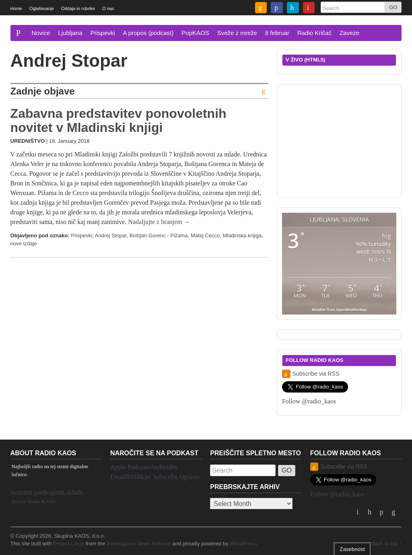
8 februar (277, 32)
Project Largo (68, 544)
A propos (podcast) (148, 32)
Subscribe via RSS (310, 374)
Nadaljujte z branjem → (159, 221)
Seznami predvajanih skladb (46, 492)
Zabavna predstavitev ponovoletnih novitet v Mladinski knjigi (118, 120)
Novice (41, 32)
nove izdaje (23, 243)
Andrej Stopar (111, 235)
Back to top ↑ (386, 544)
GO (393, 7)
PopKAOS (195, 32)
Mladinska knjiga (242, 235)
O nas (108, 8)
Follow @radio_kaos (309, 401)
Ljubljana (70, 32)
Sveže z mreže (237, 32)
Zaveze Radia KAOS (34, 501)
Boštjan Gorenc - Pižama (159, 235)
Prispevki (103, 32)
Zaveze (349, 32)
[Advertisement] (342, 139)
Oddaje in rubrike (78, 8)
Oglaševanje (41, 8)
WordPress (242, 544)
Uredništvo (27, 141)
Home (16, 8)
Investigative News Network (139, 544)
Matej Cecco (205, 235)
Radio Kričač (314, 32)
